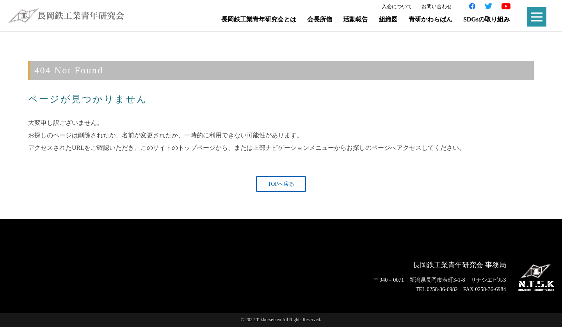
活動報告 (355, 19)
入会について (397, 6)
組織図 (388, 19)
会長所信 (319, 19)
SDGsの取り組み (486, 19)
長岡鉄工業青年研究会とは (258, 19)
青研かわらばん (430, 19)
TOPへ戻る (281, 184)
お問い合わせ (437, 6)
